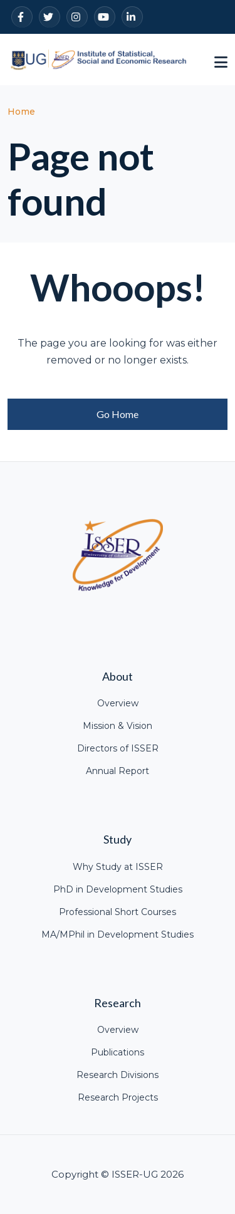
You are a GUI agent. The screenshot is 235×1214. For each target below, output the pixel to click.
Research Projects (118, 1097)
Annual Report (117, 771)
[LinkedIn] (132, 17)
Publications (117, 1052)
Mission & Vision (117, 725)
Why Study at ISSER (118, 866)
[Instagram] (77, 17)
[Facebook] (22, 17)
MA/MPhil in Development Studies (117, 934)
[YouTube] (104, 17)
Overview (117, 703)
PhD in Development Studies (117, 889)
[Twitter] (49, 17)
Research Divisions (117, 1075)
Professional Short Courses (117, 912)
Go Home (117, 414)
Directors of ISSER (118, 748)
